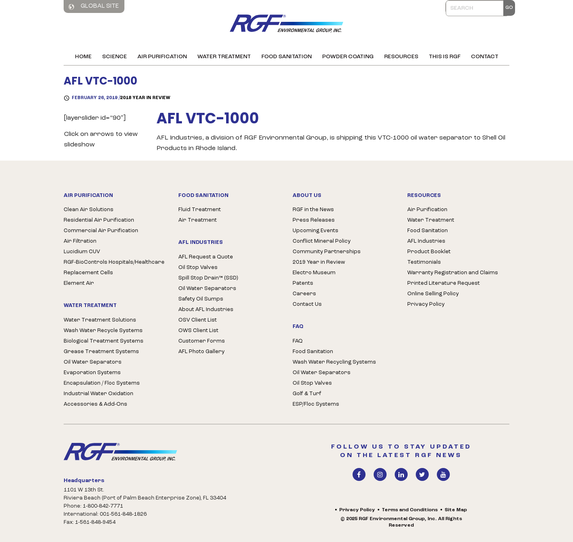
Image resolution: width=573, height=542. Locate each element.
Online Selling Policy (433, 293)
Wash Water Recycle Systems (103, 330)
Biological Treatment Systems (103, 341)
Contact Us (307, 304)
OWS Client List (198, 330)
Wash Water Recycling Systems (334, 362)
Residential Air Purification (99, 220)
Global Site (93, 6)
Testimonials (424, 262)
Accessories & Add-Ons (95, 404)
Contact (484, 57)
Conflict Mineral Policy (322, 241)
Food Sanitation (286, 57)
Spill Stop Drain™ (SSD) (208, 278)
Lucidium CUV (82, 251)
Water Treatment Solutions (100, 320)
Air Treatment (197, 220)
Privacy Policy (426, 304)
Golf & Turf (307, 393)
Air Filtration (80, 241)
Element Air (79, 283)
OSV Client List (197, 320)
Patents (303, 283)
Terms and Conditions (410, 510)
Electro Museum (314, 272)
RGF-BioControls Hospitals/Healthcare (114, 262)
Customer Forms (201, 341)
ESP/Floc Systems (316, 404)
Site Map (456, 510)
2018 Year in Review (145, 98)
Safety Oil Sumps (200, 299)
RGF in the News (313, 209)
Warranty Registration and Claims (452, 272)
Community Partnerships (327, 251)
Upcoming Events (315, 230)
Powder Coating (348, 57)
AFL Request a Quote (205, 257)
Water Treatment (224, 57)
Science (114, 57)
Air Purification (162, 57)
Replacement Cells (88, 272)
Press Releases (314, 220)
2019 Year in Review (319, 262)
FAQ (298, 341)
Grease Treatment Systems (101, 351)
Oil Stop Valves (198, 267)
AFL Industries (426, 241)
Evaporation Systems (92, 372)
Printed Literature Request (443, 283)
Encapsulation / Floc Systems (102, 383)
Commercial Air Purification (101, 230)
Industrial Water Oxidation (98, 393)
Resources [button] (401, 57)
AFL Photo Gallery (201, 351)
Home (83, 57)
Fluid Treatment (199, 209)
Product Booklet (429, 251)
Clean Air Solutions (88, 209)
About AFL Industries (205, 309)
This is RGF (444, 57)
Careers (304, 293)
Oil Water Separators (93, 362)
